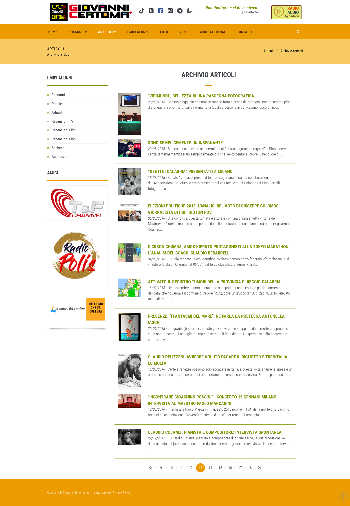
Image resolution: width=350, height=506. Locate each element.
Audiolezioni (61, 156)
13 (200, 468)
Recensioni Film (64, 130)
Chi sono (77, 32)
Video (184, 32)
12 (190, 468)
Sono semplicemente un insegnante (185, 142)
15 (220, 468)
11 (181, 468)
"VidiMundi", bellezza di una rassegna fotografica (201, 96)
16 (230, 468)
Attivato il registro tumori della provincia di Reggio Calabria (214, 281)
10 (171, 468)
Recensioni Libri (64, 139)
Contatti (244, 32)
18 (250, 468)
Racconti (58, 94)
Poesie (57, 103)
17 (240, 468)
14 (210, 468)
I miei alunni (138, 32)
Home (52, 32)
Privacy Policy (121, 492)
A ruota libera (212, 32)
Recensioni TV (62, 121)
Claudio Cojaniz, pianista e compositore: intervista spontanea (215, 432)
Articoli (107, 32)
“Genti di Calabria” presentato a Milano (190, 171)
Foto (164, 32)
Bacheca (58, 148)
